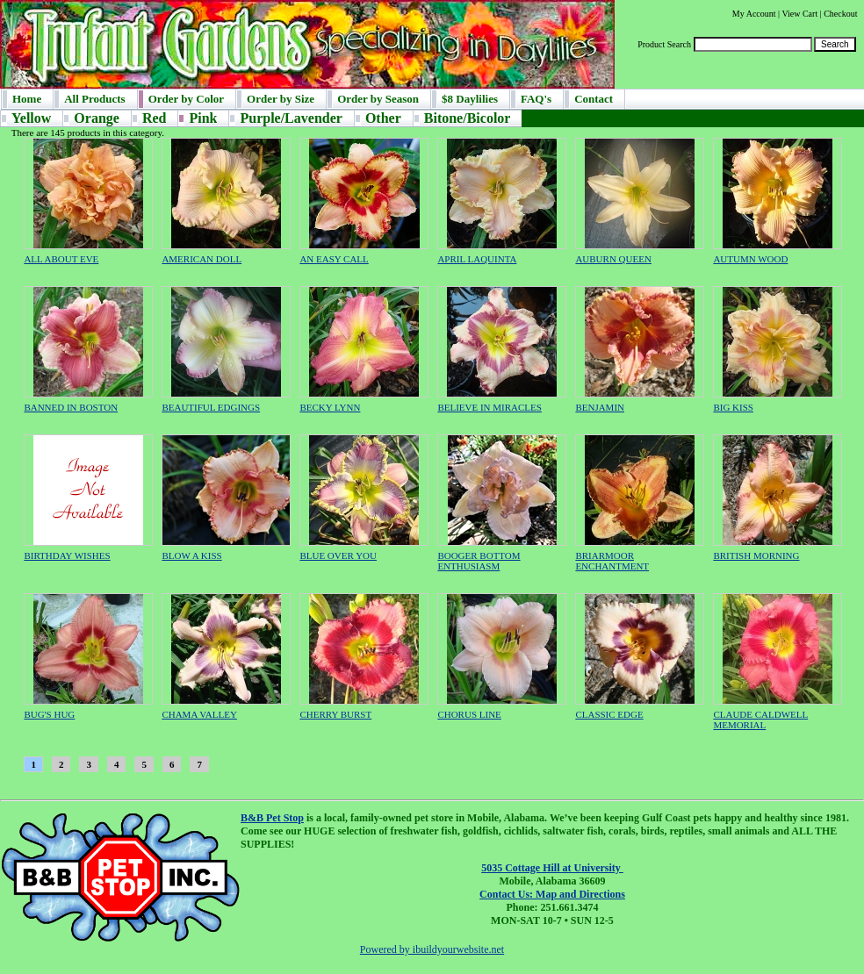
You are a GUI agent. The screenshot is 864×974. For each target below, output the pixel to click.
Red (154, 118)
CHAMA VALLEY (199, 714)
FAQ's (536, 98)
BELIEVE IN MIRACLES (489, 407)
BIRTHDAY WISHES (67, 555)
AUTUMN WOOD (750, 259)
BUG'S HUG (49, 714)
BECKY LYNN (329, 407)
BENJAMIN (599, 407)
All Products (94, 98)
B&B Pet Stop (272, 818)
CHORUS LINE (468, 714)
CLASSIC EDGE (609, 714)
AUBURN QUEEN (613, 259)
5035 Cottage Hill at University (552, 868)
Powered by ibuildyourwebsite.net (432, 949)
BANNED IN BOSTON (71, 407)
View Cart (799, 13)
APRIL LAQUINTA (476, 259)
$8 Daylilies (470, 98)
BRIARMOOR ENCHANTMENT (612, 560)
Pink (203, 118)
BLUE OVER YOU (338, 555)
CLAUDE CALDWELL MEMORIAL (760, 719)
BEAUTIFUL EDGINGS (211, 407)
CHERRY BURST (335, 714)
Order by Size (280, 98)
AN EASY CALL (333, 259)
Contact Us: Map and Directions (552, 894)
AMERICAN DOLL (201, 259)
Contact (593, 98)
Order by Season (378, 98)
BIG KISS (733, 407)
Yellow (31, 118)
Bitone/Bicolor (467, 118)
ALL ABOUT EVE (61, 259)
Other (383, 118)
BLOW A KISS (191, 555)
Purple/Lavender (291, 118)
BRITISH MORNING (756, 555)
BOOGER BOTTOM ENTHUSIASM (478, 560)
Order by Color (186, 98)
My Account (754, 13)
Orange (96, 118)
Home (26, 98)
